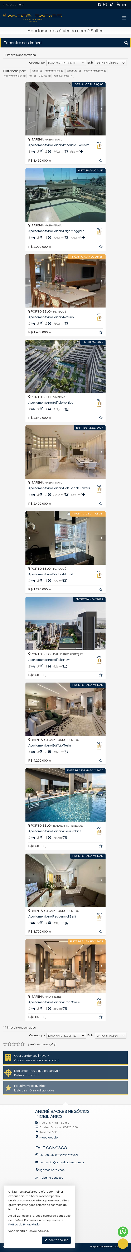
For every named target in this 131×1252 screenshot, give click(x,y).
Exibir (90, 62)
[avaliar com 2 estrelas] (9, 1044)
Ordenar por (37, 62)
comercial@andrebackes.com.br (61, 1162)
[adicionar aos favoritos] (101, 161)
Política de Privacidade (24, 1224)
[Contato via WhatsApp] (123, 1231)
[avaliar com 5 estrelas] (23, 1044)
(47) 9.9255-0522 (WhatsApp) (58, 1155)
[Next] (99, 109)
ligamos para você (52, 1170)
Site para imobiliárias (101, 1247)
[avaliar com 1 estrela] (5, 1044)
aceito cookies (56, 1240)
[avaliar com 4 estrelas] (18, 1044)
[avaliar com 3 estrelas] (14, 1044)
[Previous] (31, 109)
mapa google (48, 1137)
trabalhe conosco (51, 1177)
